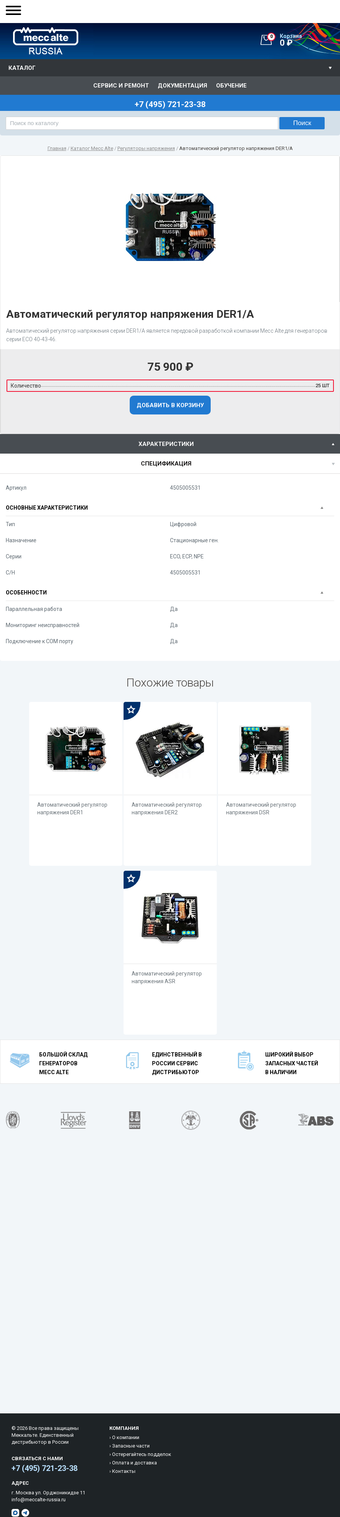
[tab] (170, 444)
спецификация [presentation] (166, 463)
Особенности (26, 592)
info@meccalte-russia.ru (39, 1499)
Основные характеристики (47, 508)
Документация (182, 85)
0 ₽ (303, 40)
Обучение (231, 85)
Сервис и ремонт (121, 85)
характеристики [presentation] (166, 444)
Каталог (22, 67)
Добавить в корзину (170, 405)
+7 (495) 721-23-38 (45, 1468)
